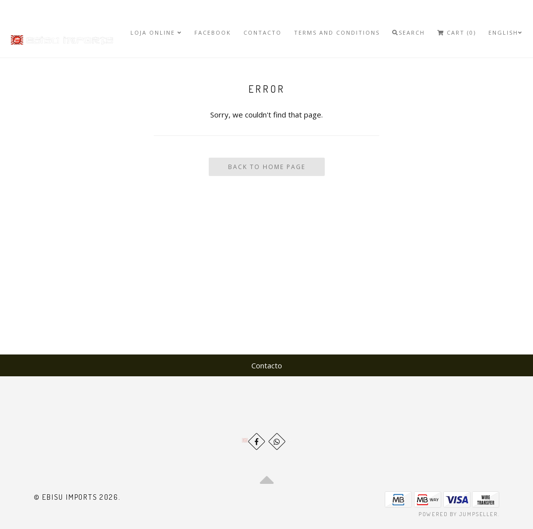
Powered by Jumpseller (458, 514)
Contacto (262, 32)
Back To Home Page (266, 167)
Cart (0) (456, 32)
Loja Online (156, 32)
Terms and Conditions (337, 32)
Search (408, 32)
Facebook (212, 32)
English (505, 32)
